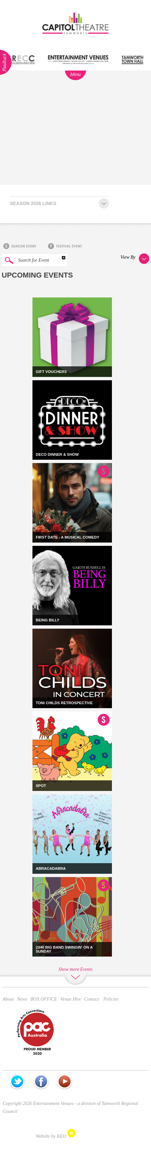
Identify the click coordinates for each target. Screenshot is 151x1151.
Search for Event (25, 260)
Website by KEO (56, 1136)
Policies (110, 999)
